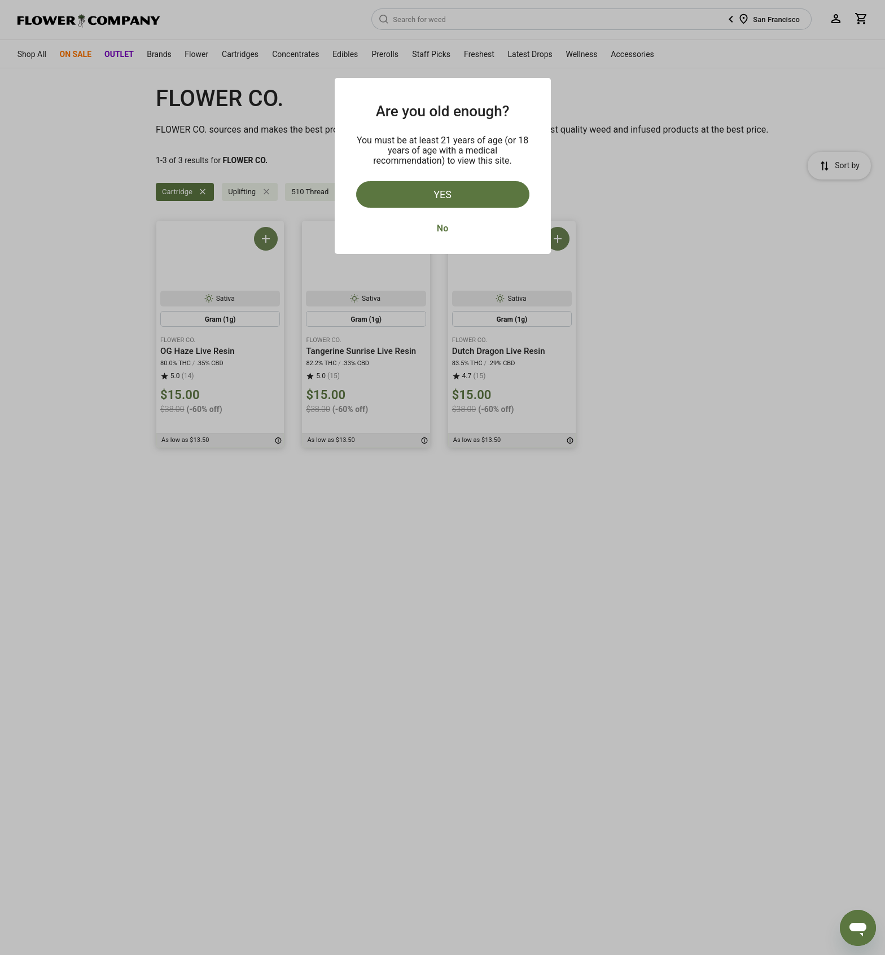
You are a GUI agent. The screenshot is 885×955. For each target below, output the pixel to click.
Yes (442, 194)
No (442, 228)
